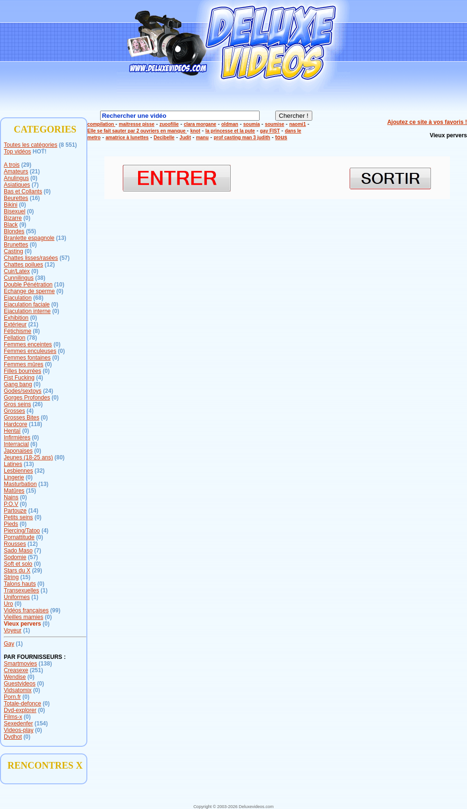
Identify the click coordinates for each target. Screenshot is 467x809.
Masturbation (20, 484)
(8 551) (68, 145)
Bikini (11, 204)
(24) (48, 391)
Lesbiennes (18, 470)
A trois (11, 165)
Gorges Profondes (27, 397)
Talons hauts (20, 584)
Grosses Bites (21, 417)
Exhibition (16, 317)
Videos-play (18, 730)
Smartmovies (20, 663)
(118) (35, 424)
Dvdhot (13, 736)
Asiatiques (17, 184)
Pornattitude (19, 537)
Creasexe (16, 670)
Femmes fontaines (27, 357)
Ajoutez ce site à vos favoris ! (427, 122)
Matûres (14, 490)
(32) (40, 470)
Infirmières (17, 437)
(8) (36, 331)
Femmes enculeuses (30, 351)
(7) (35, 184)
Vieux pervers (22, 623)
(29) (26, 165)
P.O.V (11, 504)
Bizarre (13, 218)
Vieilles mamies (23, 617)
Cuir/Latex (17, 271)
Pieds (11, 524)
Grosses (14, 411)
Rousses (15, 544)
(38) (40, 278)
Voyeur (12, 630)
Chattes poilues (23, 264)
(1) (44, 590)
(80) (60, 457)
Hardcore (15, 424)
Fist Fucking (19, 377)
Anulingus (16, 178)
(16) (35, 198)
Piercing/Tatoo (22, 530)
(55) (31, 231)
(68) (38, 298)
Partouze (15, 510)
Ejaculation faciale (27, 304)
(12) (50, 264)
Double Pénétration (28, 284)
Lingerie (14, 477)
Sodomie (15, 557)
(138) (45, 663)
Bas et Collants (23, 191)
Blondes (14, 231)
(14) (33, 510)
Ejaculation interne (27, 311)
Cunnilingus (19, 278)
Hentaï (12, 431)
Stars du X (17, 570)
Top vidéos (17, 151)
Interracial (16, 444)
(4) (39, 377)
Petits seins (18, 517)
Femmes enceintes (28, 344)
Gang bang (18, 384)
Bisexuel (14, 211)
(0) (33, 178)
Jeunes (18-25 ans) (28, 457)
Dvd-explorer (20, 710)
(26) (38, 404)
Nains (11, 497)
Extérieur (15, 324)
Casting (13, 251)
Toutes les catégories (30, 145)
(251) (36, 670)
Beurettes (16, 198)
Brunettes (16, 244)
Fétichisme (17, 331)
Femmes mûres (23, 364)
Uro (8, 603)
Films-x (13, 717)
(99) (55, 610)
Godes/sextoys (22, 391)
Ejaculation (18, 298)
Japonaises (18, 450)
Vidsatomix (17, 690)
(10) (59, 284)
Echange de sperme (29, 291)
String (11, 577)
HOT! (40, 151)
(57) (64, 258)
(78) (32, 337)
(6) (33, 444)
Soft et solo (18, 564)
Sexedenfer (18, 723)
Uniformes (17, 597)
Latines (13, 464)
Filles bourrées (22, 371)
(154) (41, 723)
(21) (35, 171)
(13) (61, 238)
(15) (31, 490)
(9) (23, 224)
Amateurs (16, 171)
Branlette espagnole (29, 238)
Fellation (14, 337)
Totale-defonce (22, 703)
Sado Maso (18, 550)
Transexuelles (21, 590)
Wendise (15, 677)
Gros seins (17, 404)
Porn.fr (12, 697)
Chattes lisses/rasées (31, 258)
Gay (9, 643)
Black (11, 224)
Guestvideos (20, 683)
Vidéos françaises (26, 610)
